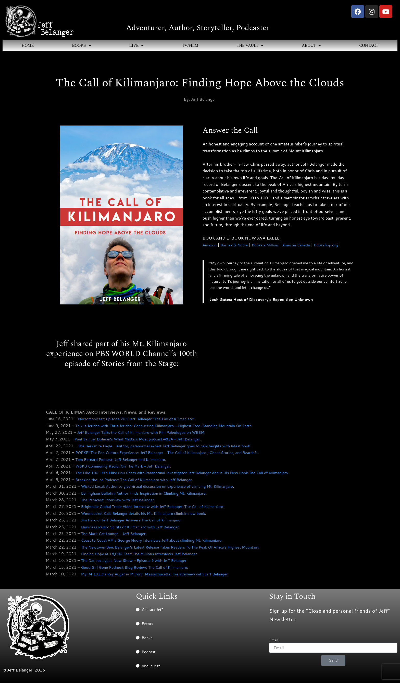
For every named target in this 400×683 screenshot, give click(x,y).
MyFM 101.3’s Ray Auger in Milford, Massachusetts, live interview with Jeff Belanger (161, 576)
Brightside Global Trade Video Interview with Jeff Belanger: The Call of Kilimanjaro (159, 509)
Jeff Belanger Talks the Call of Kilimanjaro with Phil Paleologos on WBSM (147, 434)
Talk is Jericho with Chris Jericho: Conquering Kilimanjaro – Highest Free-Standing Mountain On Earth (172, 428)
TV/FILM (190, 45)
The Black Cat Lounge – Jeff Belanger (116, 536)
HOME (28, 45)
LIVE (136, 45)
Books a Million (270, 245)
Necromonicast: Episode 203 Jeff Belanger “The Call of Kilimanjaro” (142, 421)
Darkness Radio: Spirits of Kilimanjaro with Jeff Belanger (134, 529)
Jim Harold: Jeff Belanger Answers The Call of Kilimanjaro (135, 522)
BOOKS (81, 45)
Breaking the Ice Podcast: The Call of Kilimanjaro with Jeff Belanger (139, 482)
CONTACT (368, 45)
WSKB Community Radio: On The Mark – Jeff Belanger (127, 468)
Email (273, 640)
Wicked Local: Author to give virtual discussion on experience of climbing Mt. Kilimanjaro (164, 488)
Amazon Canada (304, 245)
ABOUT (311, 45)
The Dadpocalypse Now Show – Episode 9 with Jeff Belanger (138, 563)
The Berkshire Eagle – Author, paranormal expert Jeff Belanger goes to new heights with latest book (172, 448)
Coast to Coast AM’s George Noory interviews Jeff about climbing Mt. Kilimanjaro (158, 542)
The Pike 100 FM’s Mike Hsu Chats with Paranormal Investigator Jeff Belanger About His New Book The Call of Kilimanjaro (192, 475)
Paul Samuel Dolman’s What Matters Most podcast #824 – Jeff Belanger (143, 441)
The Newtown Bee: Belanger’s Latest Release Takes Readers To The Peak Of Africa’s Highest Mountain (178, 549)
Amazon (210, 245)
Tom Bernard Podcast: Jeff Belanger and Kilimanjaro (125, 461)
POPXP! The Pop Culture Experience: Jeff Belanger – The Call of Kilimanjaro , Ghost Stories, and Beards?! (176, 455)
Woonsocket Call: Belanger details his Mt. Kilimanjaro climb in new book (149, 515)
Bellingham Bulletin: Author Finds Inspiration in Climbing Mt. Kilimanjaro (149, 495)
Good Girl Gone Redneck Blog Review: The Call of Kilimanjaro (139, 569)
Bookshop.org (336, 245)
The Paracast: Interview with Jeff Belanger (121, 502)
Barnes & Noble (237, 245)
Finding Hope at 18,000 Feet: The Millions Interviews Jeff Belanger (144, 556)
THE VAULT (250, 45)
